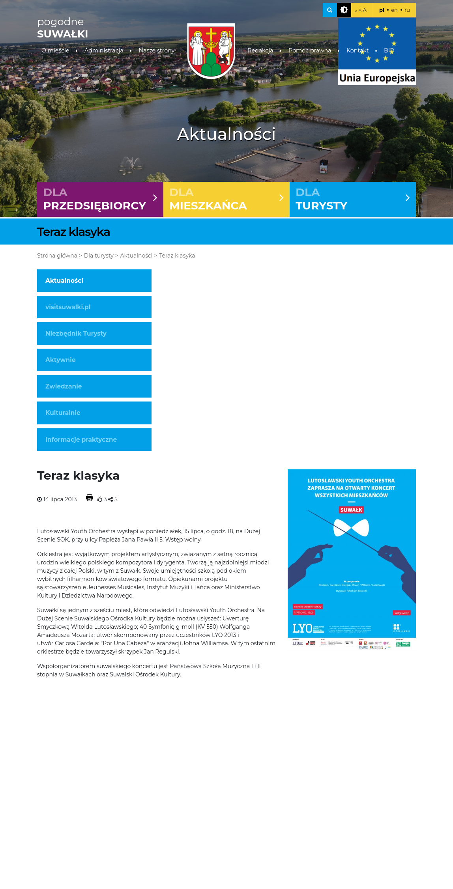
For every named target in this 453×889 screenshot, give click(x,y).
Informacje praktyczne (81, 439)
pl (381, 10)
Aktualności (136, 255)
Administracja (104, 50)
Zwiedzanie (63, 386)
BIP (389, 50)
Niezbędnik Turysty (76, 333)
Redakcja (260, 50)
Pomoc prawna (309, 50)
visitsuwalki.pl (67, 307)
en (394, 10)
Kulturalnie (62, 412)
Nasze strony (156, 50)
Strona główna (57, 255)
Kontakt (357, 50)
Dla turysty (99, 255)
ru (407, 10)
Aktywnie (60, 360)
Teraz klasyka (177, 255)
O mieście (55, 50)
